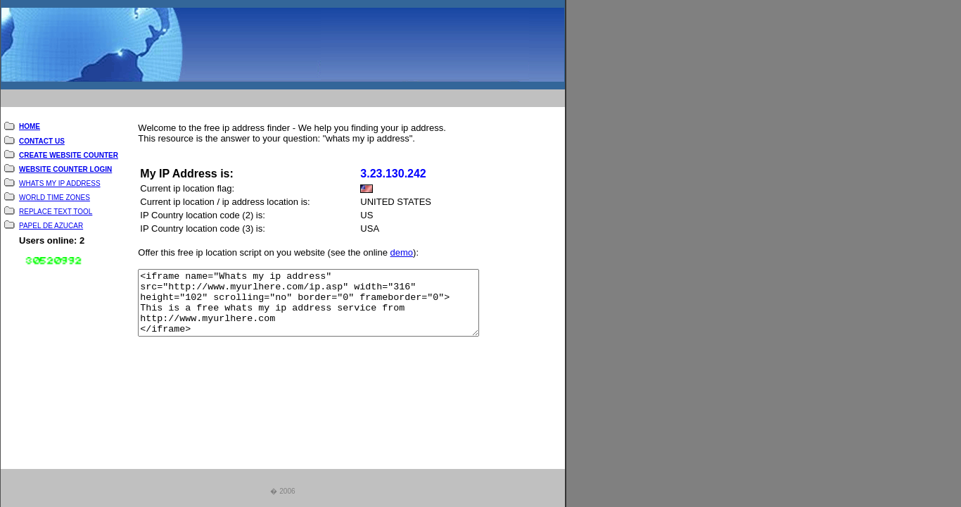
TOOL (82, 208)
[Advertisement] (273, 94)
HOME (29, 123)
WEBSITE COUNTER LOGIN (65, 166)
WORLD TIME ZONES (54, 194)
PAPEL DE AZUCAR (51, 222)
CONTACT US (42, 138)
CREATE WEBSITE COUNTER (68, 152)
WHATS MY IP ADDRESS (60, 180)
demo (402, 249)
